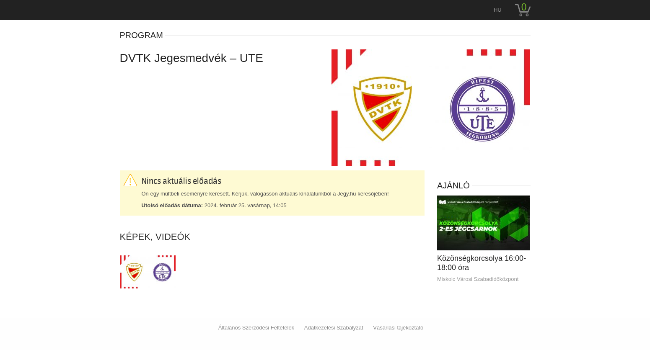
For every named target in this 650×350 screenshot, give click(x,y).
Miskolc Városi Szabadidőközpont (477, 279)
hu (498, 10)
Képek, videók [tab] (155, 237)
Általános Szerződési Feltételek (256, 327)
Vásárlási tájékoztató (398, 327)
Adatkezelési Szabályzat (333, 327)
